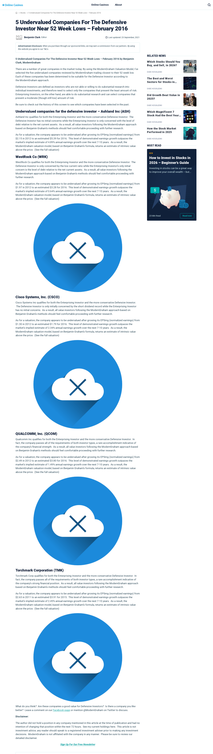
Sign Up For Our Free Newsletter (77, 744)
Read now (187, 216)
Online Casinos (100, 4)
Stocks (23, 13)
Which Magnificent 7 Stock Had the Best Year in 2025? (163, 115)
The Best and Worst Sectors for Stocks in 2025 (161, 82)
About (118, 4)
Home (16, 13)
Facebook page (61, 710)
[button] (209, 5)
